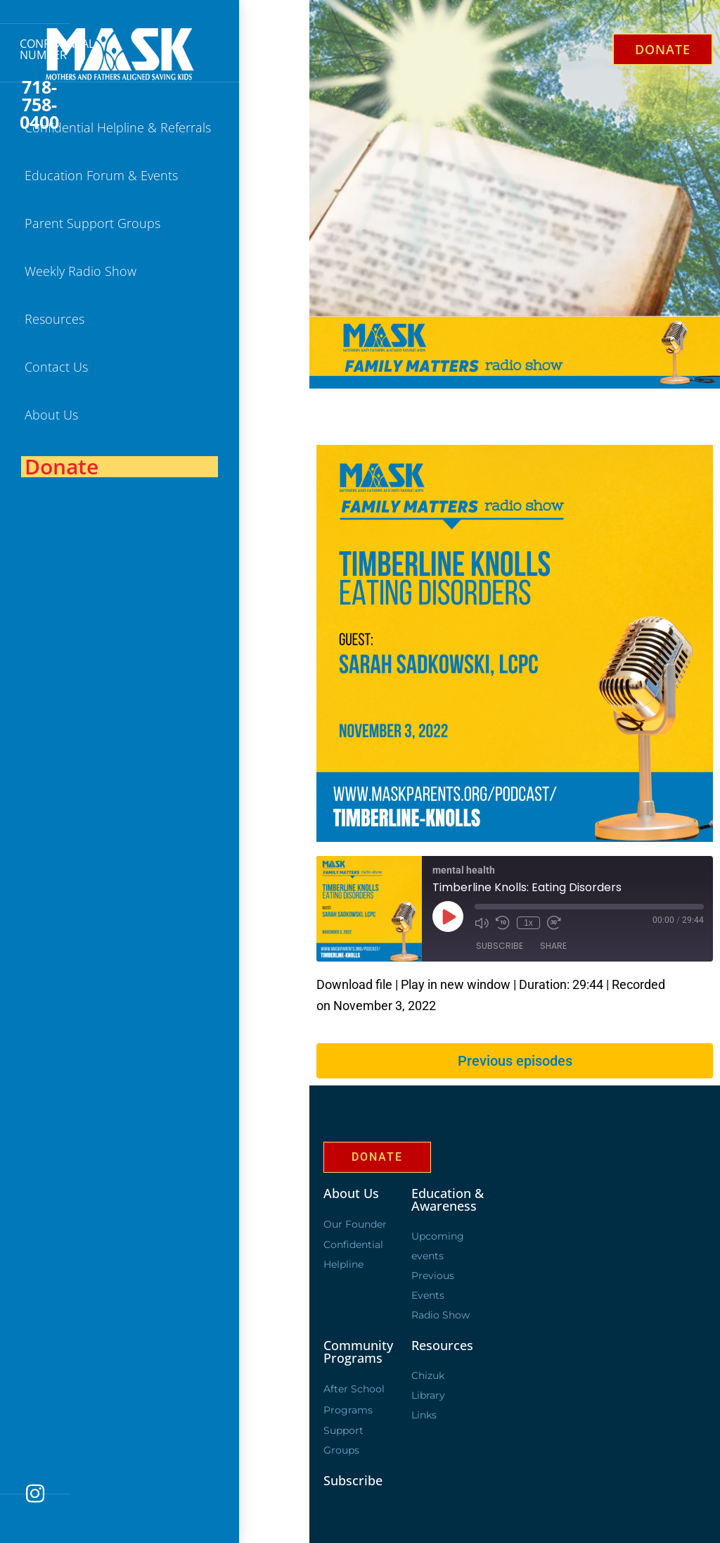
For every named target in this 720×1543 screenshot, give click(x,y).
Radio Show (440, 1315)
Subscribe (499, 946)
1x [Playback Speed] (528, 923)
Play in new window (455, 984)
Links (424, 1415)
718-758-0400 (39, 104)
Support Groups (343, 1440)
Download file (354, 984)
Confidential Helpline (353, 1254)
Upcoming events (437, 1246)
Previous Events (432, 1285)
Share (553, 946)
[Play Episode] (447, 916)
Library (428, 1395)
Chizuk (427, 1375)
